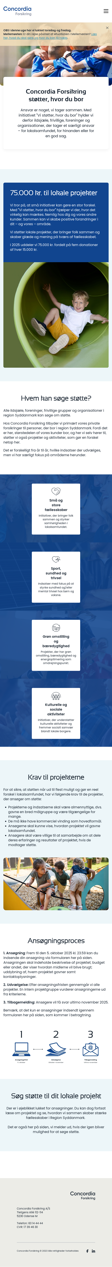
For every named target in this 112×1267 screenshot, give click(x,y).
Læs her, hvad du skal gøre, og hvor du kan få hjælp (50, 36)
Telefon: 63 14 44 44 (30, 1223)
